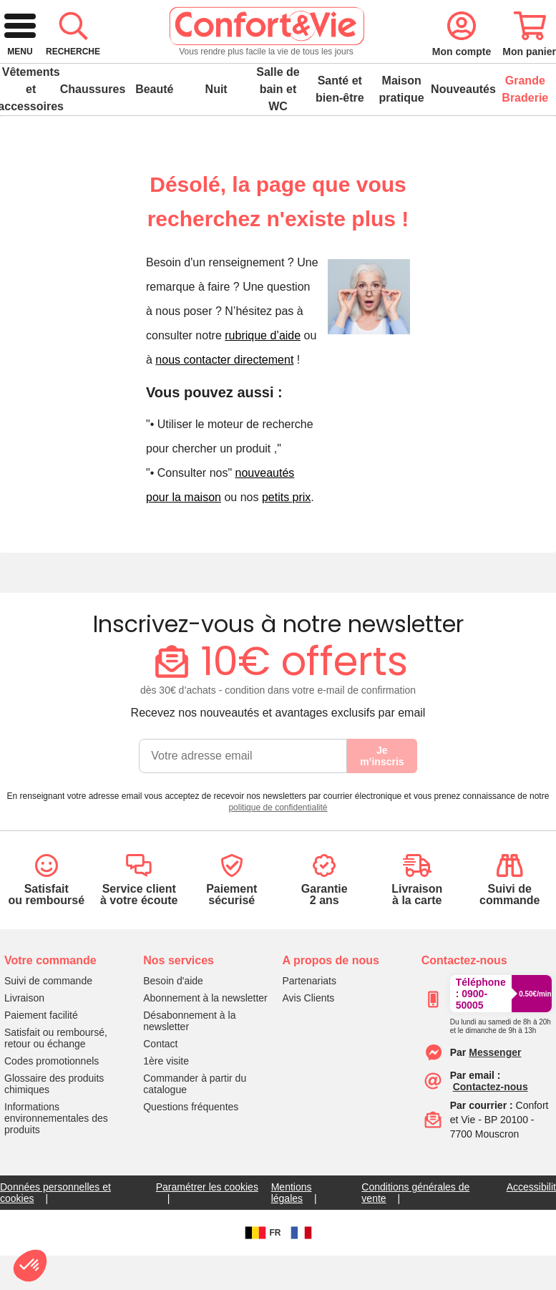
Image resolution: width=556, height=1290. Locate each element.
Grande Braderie (525, 135)
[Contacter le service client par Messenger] (495, 1098)
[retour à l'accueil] (77, 66)
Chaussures (92, 135)
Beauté (154, 135)
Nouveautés (463, 135)
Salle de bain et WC (277, 135)
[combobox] (273, 66)
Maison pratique (401, 135)
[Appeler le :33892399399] (500, 1069)
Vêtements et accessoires (31, 135)
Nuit (216, 135)
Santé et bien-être (340, 135)
